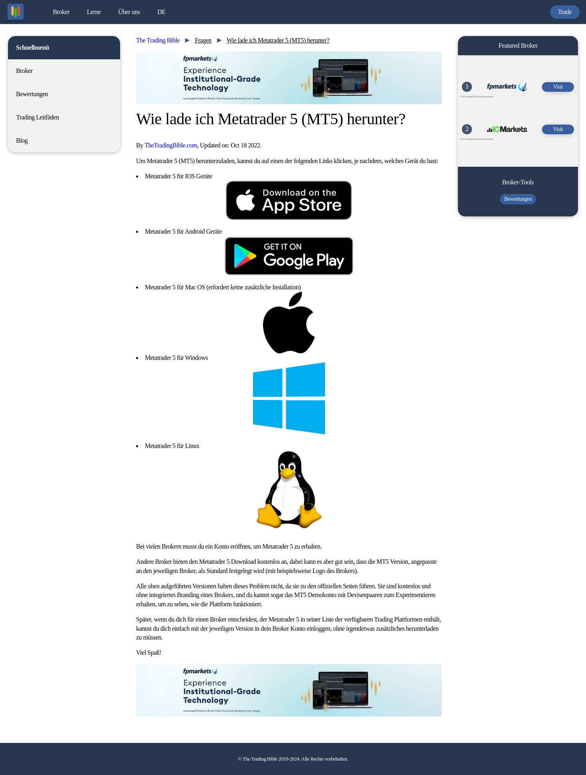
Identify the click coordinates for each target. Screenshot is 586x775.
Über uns (129, 11)
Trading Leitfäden (37, 117)
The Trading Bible (158, 40)
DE (161, 11)
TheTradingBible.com (170, 145)
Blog (22, 140)
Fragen (203, 40)
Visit (558, 87)
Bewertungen (32, 94)
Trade (565, 11)
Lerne (94, 11)
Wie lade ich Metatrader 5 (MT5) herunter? (278, 40)
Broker (61, 11)
